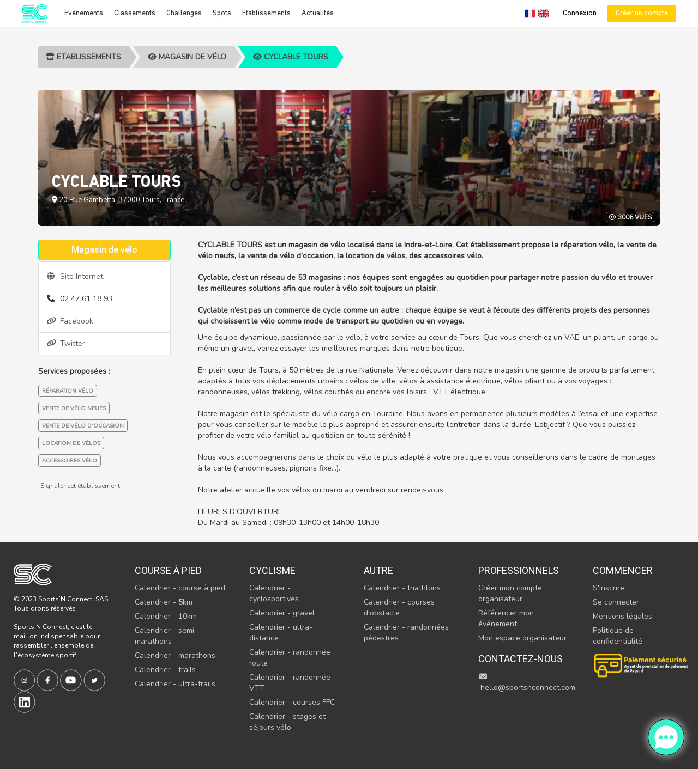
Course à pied (168, 570)
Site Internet (75, 276)
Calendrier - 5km (163, 602)
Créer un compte (642, 13)
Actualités (318, 13)
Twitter (66, 343)
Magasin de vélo (187, 57)
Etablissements (266, 13)
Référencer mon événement (506, 618)
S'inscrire (608, 588)
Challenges (184, 13)
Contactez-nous (520, 658)
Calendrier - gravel (282, 613)
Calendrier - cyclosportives (274, 593)
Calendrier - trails (165, 669)
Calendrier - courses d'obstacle (399, 607)
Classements (134, 13)
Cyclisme (272, 570)
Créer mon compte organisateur (510, 593)
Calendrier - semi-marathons (166, 635)
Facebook (70, 321)
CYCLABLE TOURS (290, 57)
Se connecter (616, 602)
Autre (378, 570)
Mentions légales (622, 616)
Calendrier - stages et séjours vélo (287, 722)
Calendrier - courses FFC (292, 702)
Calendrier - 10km (166, 616)
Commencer (623, 570)
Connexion (580, 13)
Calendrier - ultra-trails (175, 684)
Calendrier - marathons (175, 655)
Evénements (83, 13)
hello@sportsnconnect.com (526, 683)
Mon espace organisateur (522, 638)
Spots (222, 13)
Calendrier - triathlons (402, 588)
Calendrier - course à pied (180, 588)
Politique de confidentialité (617, 635)
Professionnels (518, 570)
